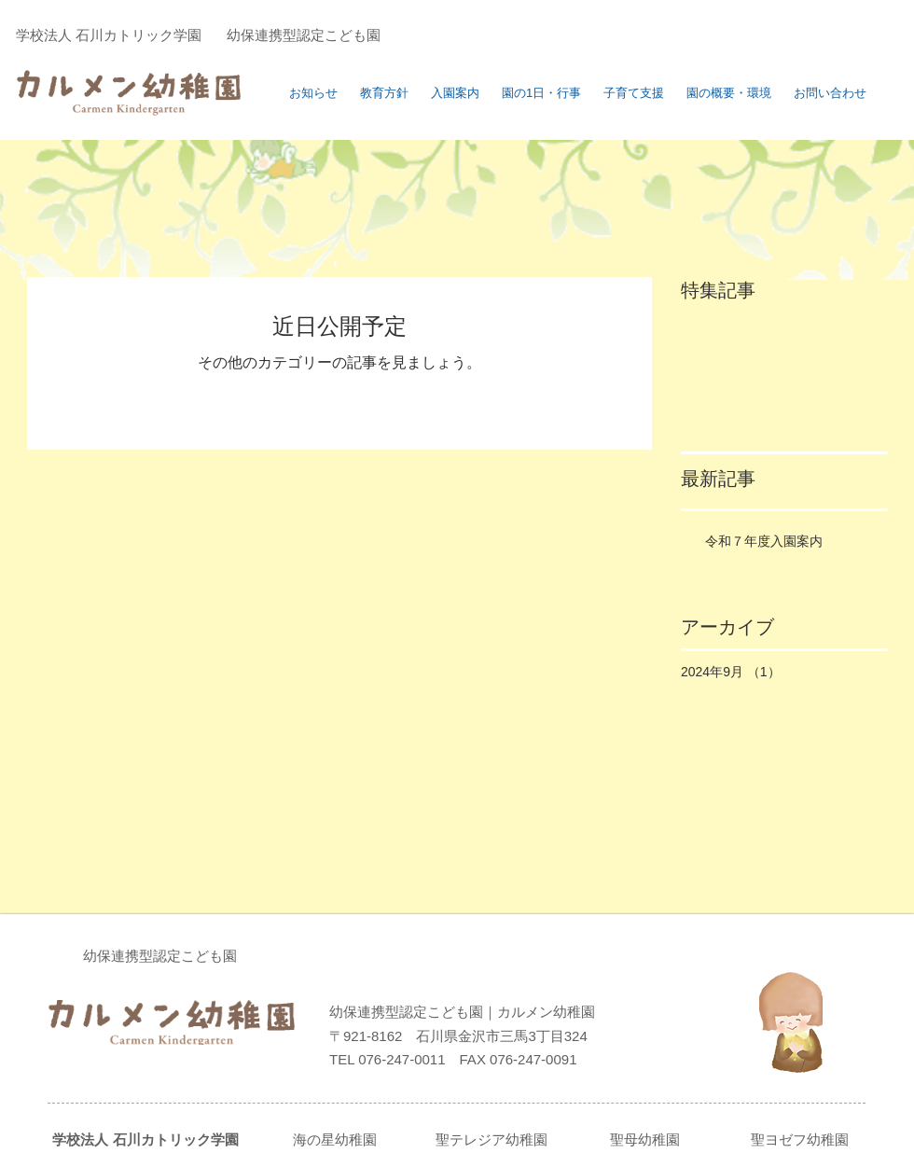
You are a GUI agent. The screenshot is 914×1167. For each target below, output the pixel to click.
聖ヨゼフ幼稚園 (800, 1139)
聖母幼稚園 (645, 1139)
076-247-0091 (531, 1059)
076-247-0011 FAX (422, 1059)
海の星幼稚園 (335, 1139)
